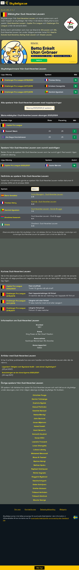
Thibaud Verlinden (39, 502)
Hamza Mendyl (39, 424)
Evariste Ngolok (39, 413)
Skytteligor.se (18, 3)
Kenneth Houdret (39, 444)
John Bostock (39, 428)
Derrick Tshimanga (39, 409)
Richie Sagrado (39, 483)
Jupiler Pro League (17, 165)
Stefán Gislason (39, 498)
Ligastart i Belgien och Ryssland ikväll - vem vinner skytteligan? (29, 376)
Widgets (63, 519)
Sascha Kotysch (39, 490)
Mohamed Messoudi (39, 463)
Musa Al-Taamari (39, 467)
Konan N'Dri (39, 448)
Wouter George (39, 510)
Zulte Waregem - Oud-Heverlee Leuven (47, 194)
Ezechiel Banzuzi (39, 420)
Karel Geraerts (39, 440)
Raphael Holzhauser (39, 479)
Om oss (17, 519)
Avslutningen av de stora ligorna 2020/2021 (20, 382)
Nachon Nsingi (40, 471)
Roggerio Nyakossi (39, 486)
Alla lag (5, 10)
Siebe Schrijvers (39, 494)
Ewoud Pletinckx (40, 417)
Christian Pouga (39, 405)
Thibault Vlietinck (39, 506)
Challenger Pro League (19, 80)
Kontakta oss (30, 519)
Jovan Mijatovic (39, 432)
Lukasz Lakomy (39, 459)
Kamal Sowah (39, 436)
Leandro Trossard (39, 452)
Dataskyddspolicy (47, 519)
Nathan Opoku (39, 475)
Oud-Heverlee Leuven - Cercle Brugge (46, 209)
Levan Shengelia (40, 455)
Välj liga (39, 568)
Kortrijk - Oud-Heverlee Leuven (43, 201)
